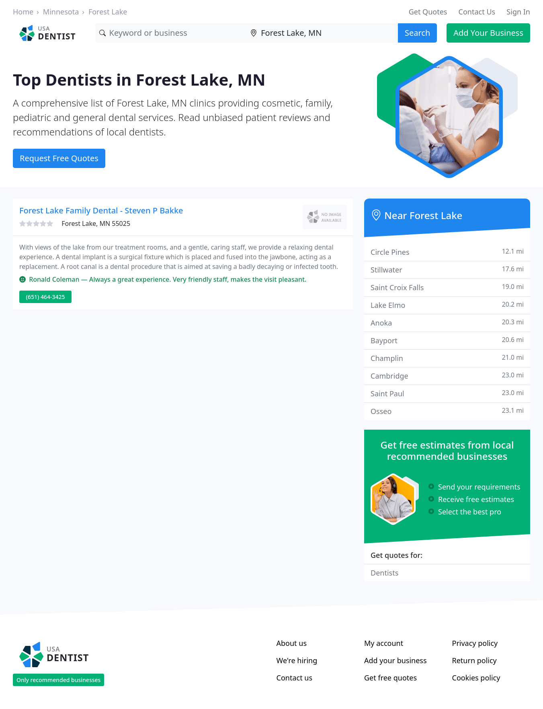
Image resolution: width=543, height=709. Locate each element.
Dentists (384, 573)
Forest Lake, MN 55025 (95, 223)
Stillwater (447, 269)
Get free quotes (390, 677)
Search (417, 32)
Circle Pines (447, 252)
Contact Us (477, 11)
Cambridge (447, 376)
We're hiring (297, 660)
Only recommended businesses (58, 680)
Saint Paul (447, 393)
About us (292, 643)
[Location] (322, 33)
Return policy (474, 660)
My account (383, 643)
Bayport (447, 340)
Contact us (295, 677)
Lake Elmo (447, 305)
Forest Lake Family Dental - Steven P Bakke (101, 210)
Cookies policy (476, 677)
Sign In (518, 11)
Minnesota (61, 11)
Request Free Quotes (59, 158)
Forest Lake (107, 11)
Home (23, 11)
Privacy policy (475, 643)
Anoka (447, 323)
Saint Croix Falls (447, 287)
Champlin (447, 358)
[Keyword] (171, 33)
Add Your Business (488, 32)
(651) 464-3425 (45, 297)
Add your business (395, 660)
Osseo (447, 411)
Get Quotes (428, 11)
